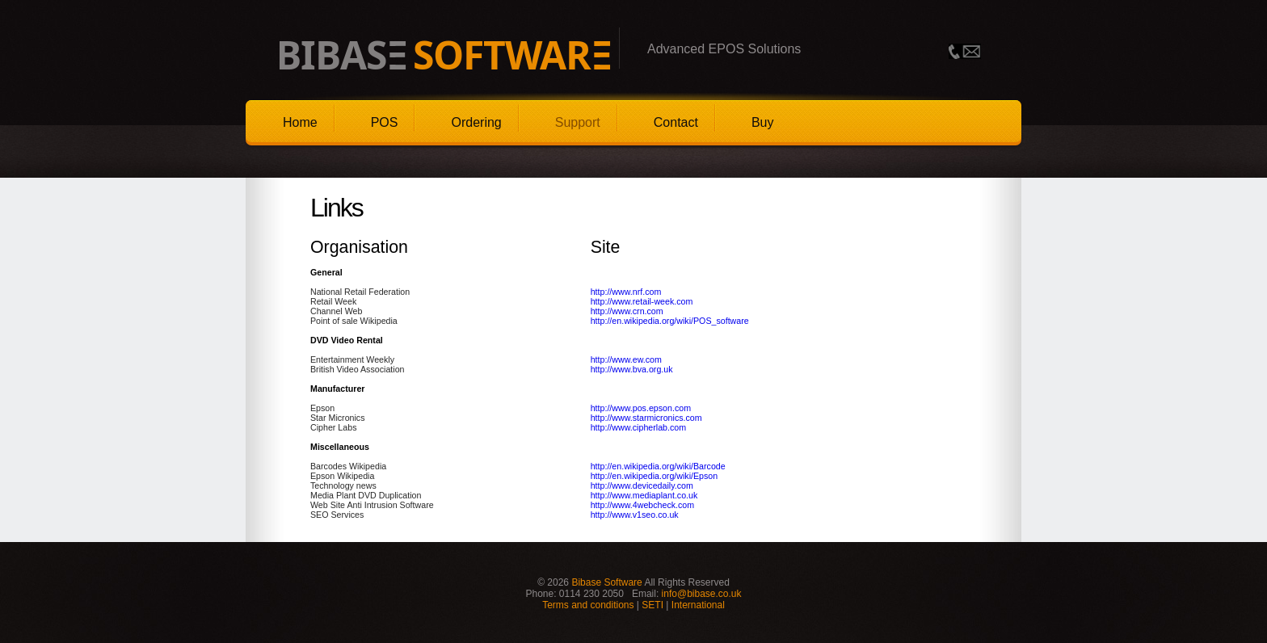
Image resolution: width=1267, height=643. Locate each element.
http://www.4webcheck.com (643, 505)
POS (384, 122)
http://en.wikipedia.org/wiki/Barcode (658, 466)
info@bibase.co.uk (702, 593)
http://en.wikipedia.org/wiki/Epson (654, 476)
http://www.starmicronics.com (646, 417)
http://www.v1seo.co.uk (635, 514)
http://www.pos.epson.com (641, 408)
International (698, 605)
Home (300, 122)
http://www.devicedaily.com (642, 485)
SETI (652, 605)
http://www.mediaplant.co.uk (644, 495)
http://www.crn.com (627, 311)
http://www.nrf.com (626, 291)
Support (577, 122)
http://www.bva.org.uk (632, 369)
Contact (676, 122)
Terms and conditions (588, 605)
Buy (762, 122)
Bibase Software (606, 582)
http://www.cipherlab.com (638, 427)
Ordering (476, 122)
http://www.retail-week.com (642, 301)
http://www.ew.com (626, 359)
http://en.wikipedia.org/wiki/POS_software (670, 321)
